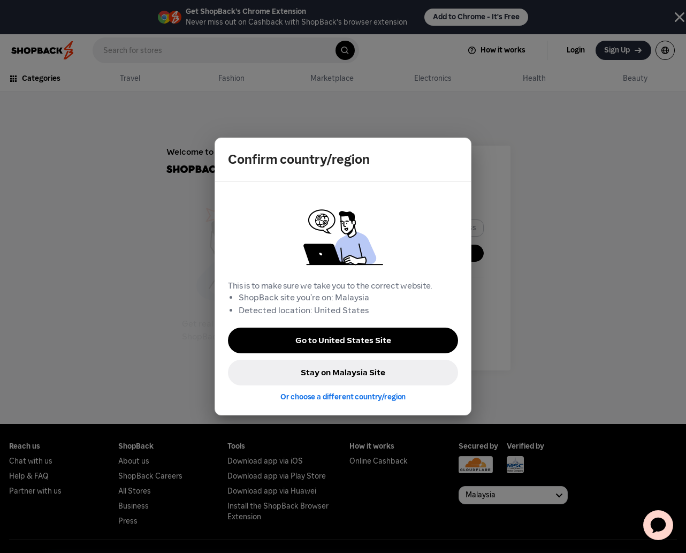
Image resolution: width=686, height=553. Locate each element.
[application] (658, 525)
